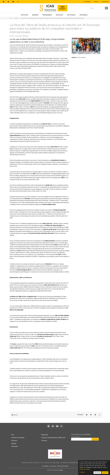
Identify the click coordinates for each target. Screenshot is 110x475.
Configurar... (82, 472)
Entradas (84, 15)
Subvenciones (104, 1)
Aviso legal (53, 466)
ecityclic (61, 470)
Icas (12, 434)
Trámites (96, 1)
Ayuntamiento (87, 1)
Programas (47, 15)
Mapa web (44, 434)
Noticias (24, 15)
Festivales (71, 15)
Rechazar (97, 472)
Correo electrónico (76, 437)
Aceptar (105, 472)
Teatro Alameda (81, 57)
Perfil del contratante (17, 437)
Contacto (44, 440)
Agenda (35, 15)
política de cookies (84, 469)
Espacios (59, 15)
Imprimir (15, 415)
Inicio (11, 18)
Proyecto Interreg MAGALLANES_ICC (53, 437)
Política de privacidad (62, 466)
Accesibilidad (45, 466)
